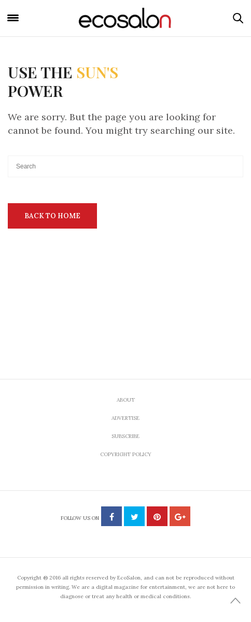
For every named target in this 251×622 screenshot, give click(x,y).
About (126, 400)
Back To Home (52, 215)
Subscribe (125, 436)
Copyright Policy (125, 454)
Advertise (125, 418)
